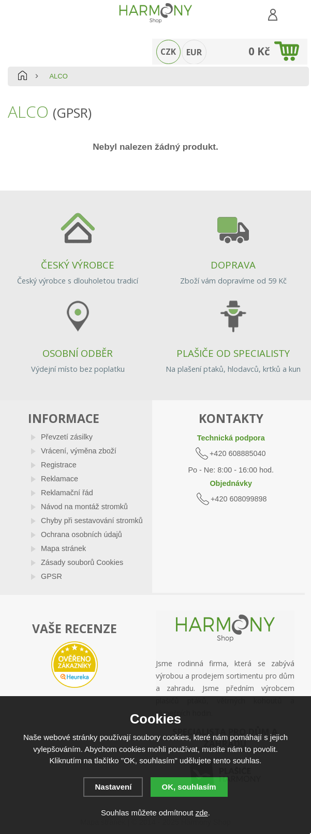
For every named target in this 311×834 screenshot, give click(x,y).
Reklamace (59, 479)
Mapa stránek (63, 548)
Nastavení (113, 786)
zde (202, 812)
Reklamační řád (67, 493)
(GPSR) (72, 112)
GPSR (51, 576)
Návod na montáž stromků (84, 506)
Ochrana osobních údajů (81, 534)
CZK (168, 51)
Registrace (59, 465)
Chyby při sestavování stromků (92, 520)
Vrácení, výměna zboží (78, 451)
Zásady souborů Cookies (82, 562)
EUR (194, 52)
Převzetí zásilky (67, 437)
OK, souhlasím (189, 786)
